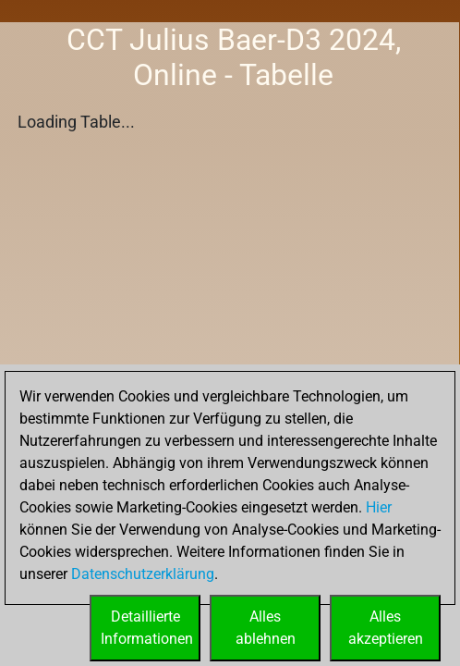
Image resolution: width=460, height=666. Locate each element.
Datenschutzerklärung (142, 574)
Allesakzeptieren (385, 628)
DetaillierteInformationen (147, 628)
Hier (379, 507)
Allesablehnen (266, 628)
